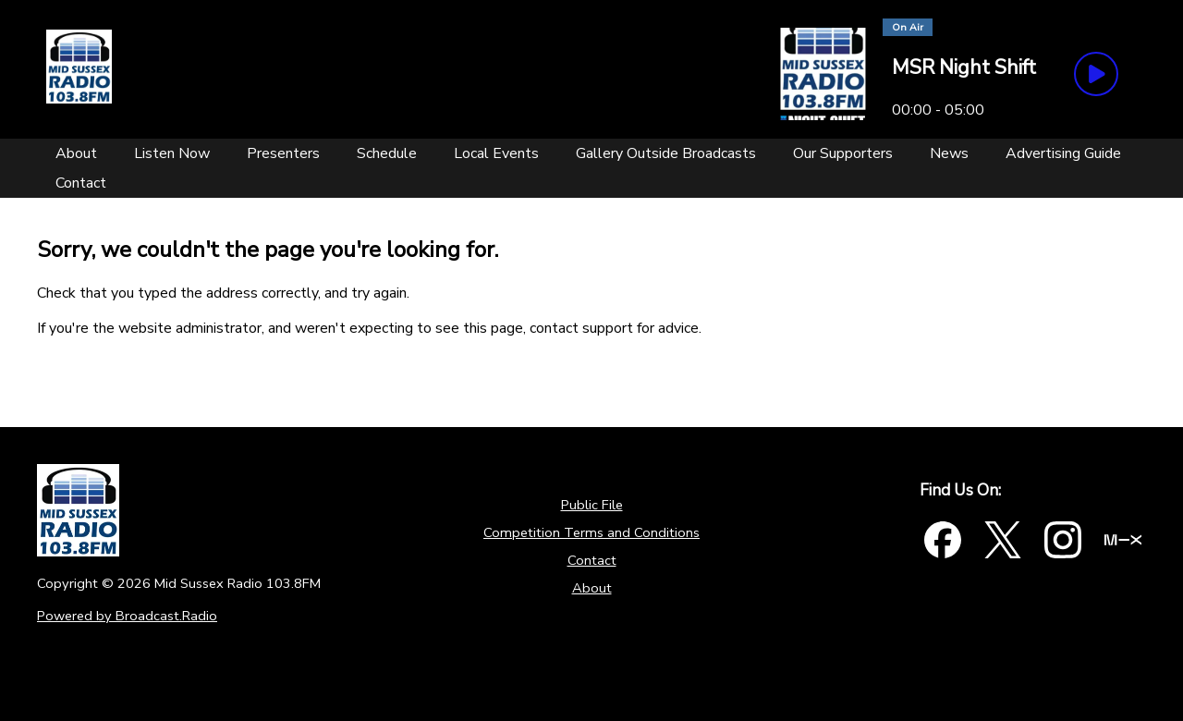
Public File (592, 504)
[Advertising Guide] (1063, 153)
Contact (591, 560)
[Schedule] (386, 153)
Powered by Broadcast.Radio (127, 615)
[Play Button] (1096, 74)
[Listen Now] (172, 153)
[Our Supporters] (842, 153)
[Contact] (81, 183)
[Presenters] (283, 153)
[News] (949, 153)
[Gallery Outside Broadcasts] (665, 153)
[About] (76, 153)
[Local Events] (496, 153)
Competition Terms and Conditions (591, 532)
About (592, 588)
